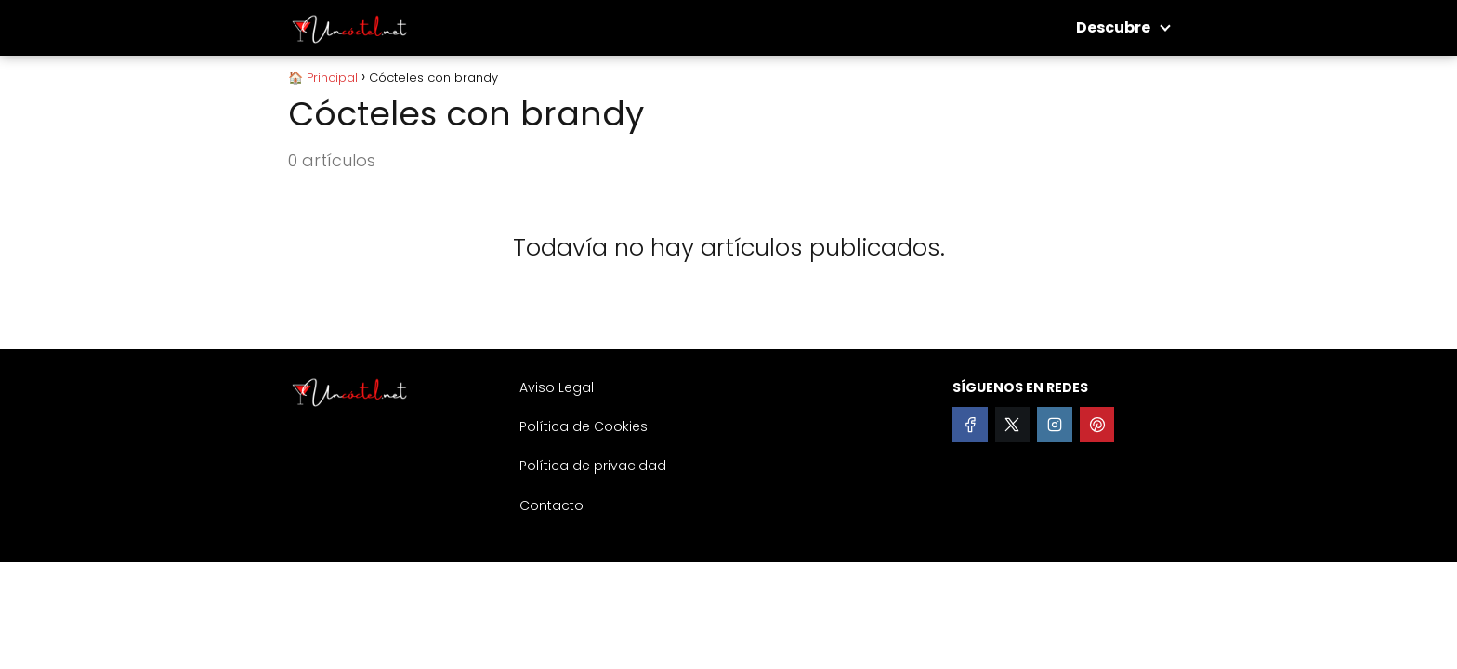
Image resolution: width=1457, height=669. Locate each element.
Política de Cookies (583, 426)
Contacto (551, 505)
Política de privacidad (592, 465)
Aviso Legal (556, 387)
